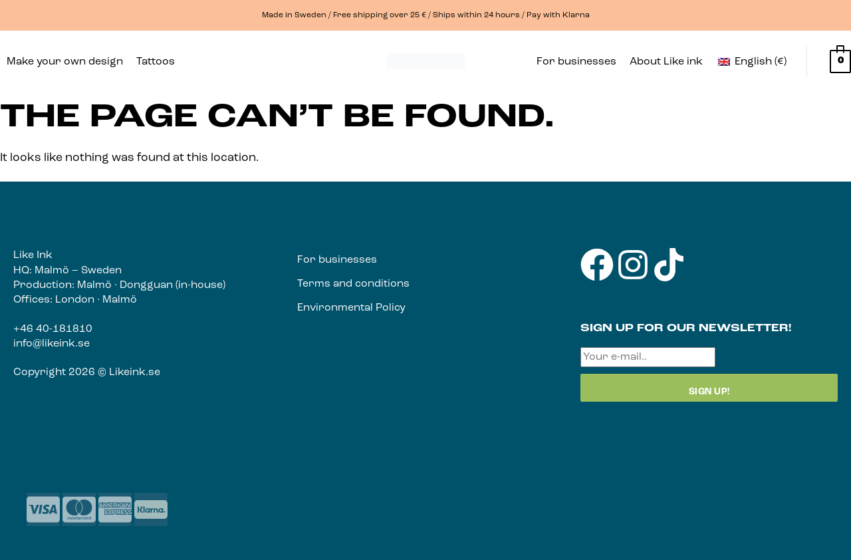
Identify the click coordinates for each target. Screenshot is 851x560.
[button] (159, 62)
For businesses (576, 62)
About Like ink (666, 62)
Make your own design (65, 62)
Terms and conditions (353, 284)
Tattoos (155, 62)
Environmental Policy (351, 308)
